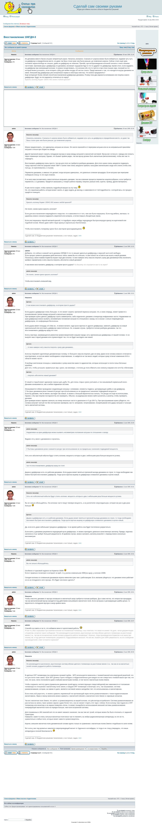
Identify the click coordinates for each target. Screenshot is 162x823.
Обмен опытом (20, 26)
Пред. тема (123, 47)
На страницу (121, 43)
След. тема (130, 47)
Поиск (156, 16)
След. (133, 43)
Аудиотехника (31, 26)
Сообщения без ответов (11, 23)
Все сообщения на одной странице (16, 47)
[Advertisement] (69, 32)
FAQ (149, 16)
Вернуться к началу (10, 87)
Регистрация (15, 16)
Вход (5, 16)
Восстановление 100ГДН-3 (20, 37)
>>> (53, 236)
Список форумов (9, 26)
